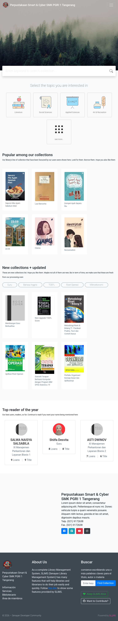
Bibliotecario (9, 594)
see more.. (59, 131)
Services (7, 591)
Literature (18, 104)
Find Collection (105, 583)
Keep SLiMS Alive (94, 594)
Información (9, 587)
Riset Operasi (72, 285)
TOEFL (52, 285)
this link (52, 588)
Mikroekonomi (96, 285)
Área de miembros (12, 598)
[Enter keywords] (88, 583)
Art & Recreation (99, 104)
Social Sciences (45, 104)
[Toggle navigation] (111, 5)
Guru (9, 285)
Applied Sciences (72, 104)
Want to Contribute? (95, 601)
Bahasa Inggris (30, 285)
